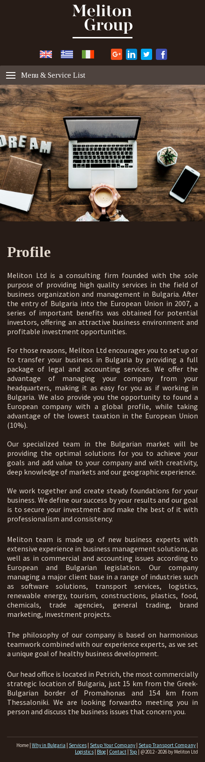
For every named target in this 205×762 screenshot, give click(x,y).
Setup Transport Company (167, 745)
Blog (101, 751)
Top (133, 751)
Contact (117, 751)
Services (78, 745)
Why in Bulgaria (49, 745)
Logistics (84, 751)
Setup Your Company (112, 745)
